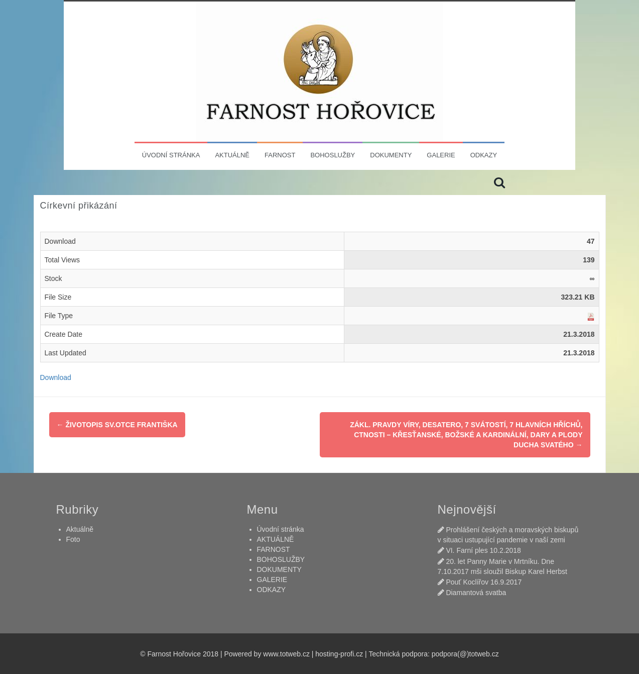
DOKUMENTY (391, 155)
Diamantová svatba (476, 593)
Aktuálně (79, 529)
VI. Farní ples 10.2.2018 (483, 550)
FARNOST (280, 155)
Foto (73, 539)
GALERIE (441, 155)
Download (55, 377)
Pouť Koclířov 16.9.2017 (484, 582)
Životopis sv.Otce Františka (117, 425)
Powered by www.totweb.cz (266, 654)
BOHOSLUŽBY (332, 155)
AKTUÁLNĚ (232, 155)
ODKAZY (483, 155)
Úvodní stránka (171, 155)
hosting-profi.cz (339, 654)
